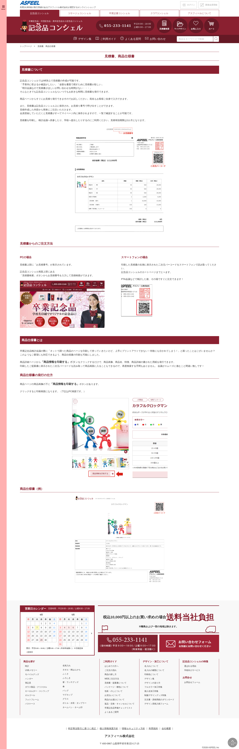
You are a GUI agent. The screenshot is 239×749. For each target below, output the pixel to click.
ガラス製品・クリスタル (36, 686)
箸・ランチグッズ (71, 682)
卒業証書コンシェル (119, 13)
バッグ (66, 690)
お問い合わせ (158, 38)
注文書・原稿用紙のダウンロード (159, 699)
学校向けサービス (192, 670)
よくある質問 (133, 38)
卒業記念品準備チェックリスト (118, 707)
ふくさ (66, 674)
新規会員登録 (211, 5)
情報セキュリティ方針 (133, 728)
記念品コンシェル (39, 13)
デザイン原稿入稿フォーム (156, 703)
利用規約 (153, 728)
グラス (66, 699)
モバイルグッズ (32, 674)
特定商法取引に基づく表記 (82, 728)
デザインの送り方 (152, 682)
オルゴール (30, 695)
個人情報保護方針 (109, 728)
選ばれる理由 (190, 666)
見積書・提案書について (115, 682)
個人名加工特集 (151, 691)
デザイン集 (84, 38)
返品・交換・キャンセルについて (119, 703)
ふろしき (67, 678)
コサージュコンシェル (79, 13)
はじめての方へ (112, 666)
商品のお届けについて (114, 699)
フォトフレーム (32, 699)
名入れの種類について (154, 670)
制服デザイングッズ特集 (155, 695)
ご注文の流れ (111, 670)
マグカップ (68, 694)
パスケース (30, 703)
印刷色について (151, 674)
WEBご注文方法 (112, 678)
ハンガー (29, 678)
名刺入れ (67, 665)
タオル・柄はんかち (71, 669)
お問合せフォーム (192, 682)
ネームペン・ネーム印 (72, 707)
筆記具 (28, 682)
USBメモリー (31, 670)
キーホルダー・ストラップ (37, 691)
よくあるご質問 (112, 712)
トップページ (26, 46)
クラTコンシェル (159, 13)
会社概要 (166, 728)
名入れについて (151, 666)
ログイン (191, 5)
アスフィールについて (199, 13)
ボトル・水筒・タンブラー (74, 703)
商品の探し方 (111, 674)
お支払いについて (112, 695)
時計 (27, 666)
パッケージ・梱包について (116, 686)
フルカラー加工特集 (153, 686)
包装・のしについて (113, 691)
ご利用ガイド (108, 38)
